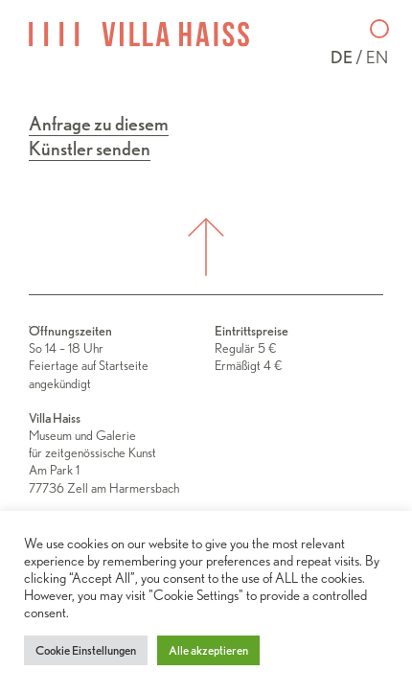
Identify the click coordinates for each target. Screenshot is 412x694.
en (377, 57)
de (342, 57)
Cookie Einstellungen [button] (85, 650)
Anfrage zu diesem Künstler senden (99, 136)
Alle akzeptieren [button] (208, 650)
